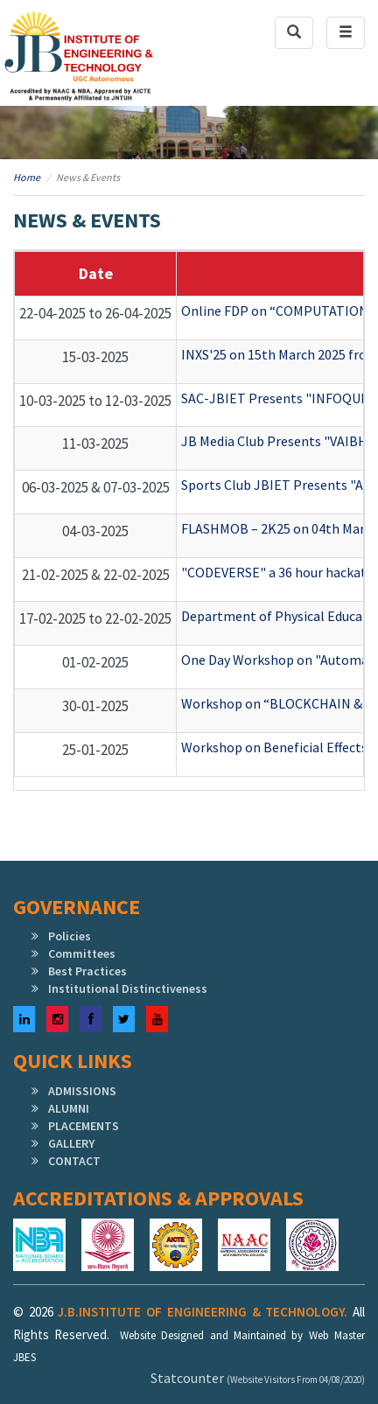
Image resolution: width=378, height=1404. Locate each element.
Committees (82, 953)
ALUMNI (68, 1108)
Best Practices (87, 971)
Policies (69, 936)
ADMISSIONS (82, 1091)
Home (26, 177)
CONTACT (74, 1161)
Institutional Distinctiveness (127, 988)
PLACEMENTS (83, 1126)
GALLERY (71, 1143)
